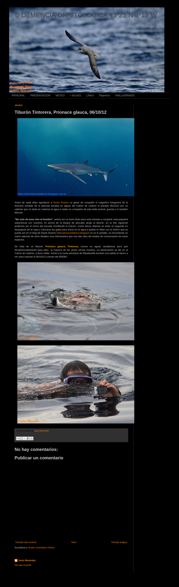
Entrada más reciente (26, 542)
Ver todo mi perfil (23, 565)
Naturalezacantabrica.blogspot (73, 233)
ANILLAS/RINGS (125, 95)
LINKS (90, 95)
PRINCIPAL (18, 95)
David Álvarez (61, 202)
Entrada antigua (119, 542)
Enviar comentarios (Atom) (41, 547)
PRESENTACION (40, 95)
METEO (60, 95)
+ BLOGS (75, 95)
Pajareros (104, 95)
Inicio (74, 542)
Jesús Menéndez (27, 560)
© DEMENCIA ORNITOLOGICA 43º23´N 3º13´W (86, 15)
